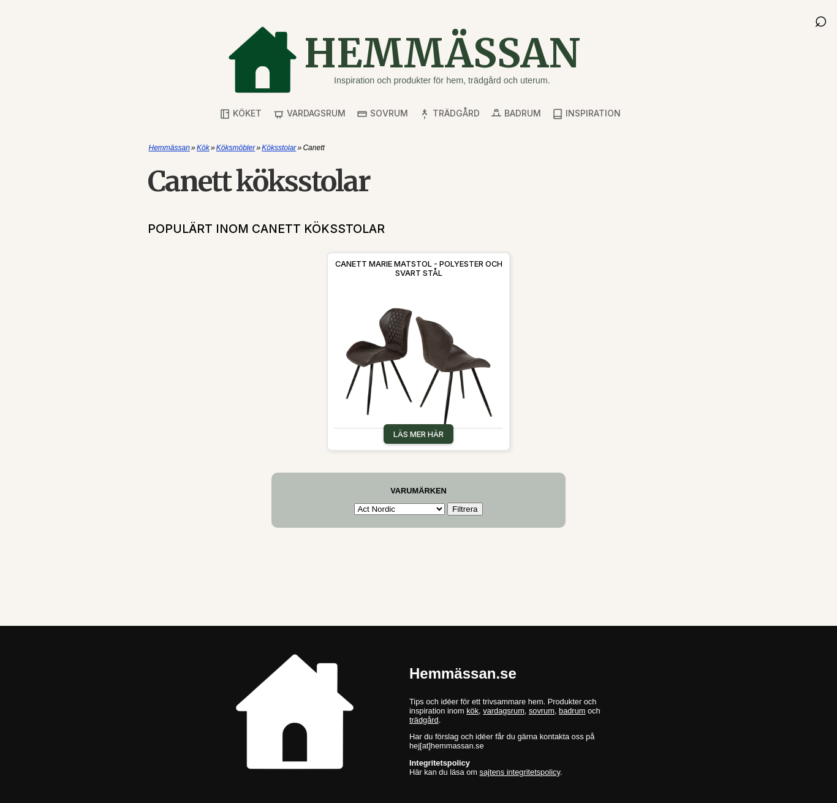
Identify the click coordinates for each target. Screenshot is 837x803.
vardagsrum (504, 710)
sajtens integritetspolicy (520, 772)
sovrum (542, 710)
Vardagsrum (309, 114)
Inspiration (586, 114)
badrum (572, 710)
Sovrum (382, 114)
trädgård (424, 720)
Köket (240, 114)
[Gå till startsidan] (403, 60)
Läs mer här (418, 434)
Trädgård (449, 114)
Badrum (516, 114)
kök (472, 710)
